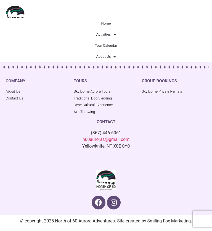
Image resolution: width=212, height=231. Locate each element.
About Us (106, 56)
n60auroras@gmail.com (106, 139)
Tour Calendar (106, 45)
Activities (106, 34)
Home (106, 23)
